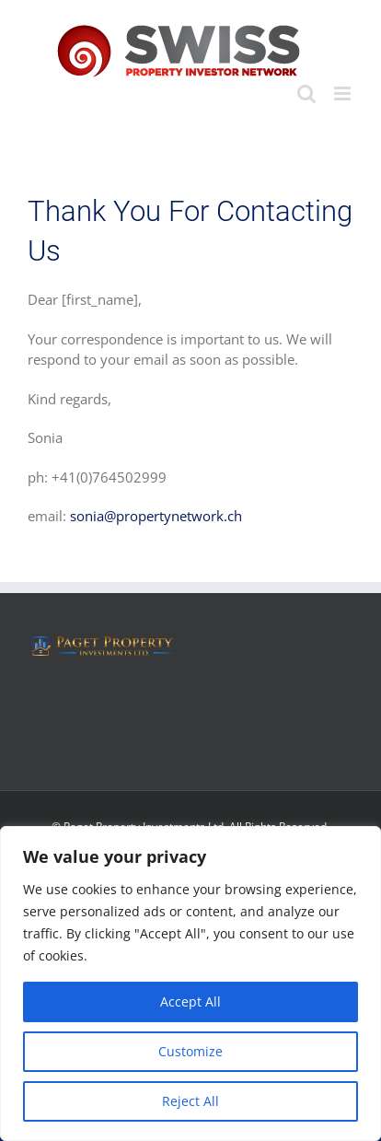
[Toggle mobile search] (306, 93)
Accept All (190, 1001)
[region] (190, 983)
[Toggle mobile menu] (343, 93)
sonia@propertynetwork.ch (156, 515)
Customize (190, 1051)
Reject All (190, 1101)
